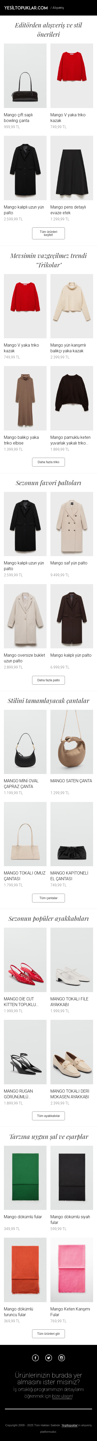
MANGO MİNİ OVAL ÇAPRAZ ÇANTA (21, 783)
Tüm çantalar (48, 898)
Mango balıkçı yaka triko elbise (21, 440)
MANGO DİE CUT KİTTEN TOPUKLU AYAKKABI (20, 1002)
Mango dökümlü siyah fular (70, 1219)
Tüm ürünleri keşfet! (48, 233)
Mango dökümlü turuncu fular (18, 1312)
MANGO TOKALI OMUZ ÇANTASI (25, 876)
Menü (90, 7)
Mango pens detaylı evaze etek (68, 210)
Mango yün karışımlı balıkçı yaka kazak (68, 348)
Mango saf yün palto (68, 563)
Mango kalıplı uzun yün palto (24, 210)
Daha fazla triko (48, 462)
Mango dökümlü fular (23, 1216)
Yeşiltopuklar (70, 1425)
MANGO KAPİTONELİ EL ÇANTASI (69, 876)
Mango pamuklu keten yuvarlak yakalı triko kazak (70, 440)
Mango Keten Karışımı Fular (70, 1312)
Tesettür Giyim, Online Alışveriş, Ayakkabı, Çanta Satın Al (26, 7)
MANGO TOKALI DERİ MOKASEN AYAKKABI (69, 1094)
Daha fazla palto (48, 680)
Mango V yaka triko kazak (68, 117)
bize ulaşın (62, 1396)
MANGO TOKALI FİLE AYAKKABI (69, 1001)
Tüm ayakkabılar (48, 1116)
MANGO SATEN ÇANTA (71, 780)
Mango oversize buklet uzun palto (24, 658)
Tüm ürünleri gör (48, 1334)
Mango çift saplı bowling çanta (18, 117)
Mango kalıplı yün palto (71, 655)
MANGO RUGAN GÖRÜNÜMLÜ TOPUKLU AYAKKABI (22, 1094)
